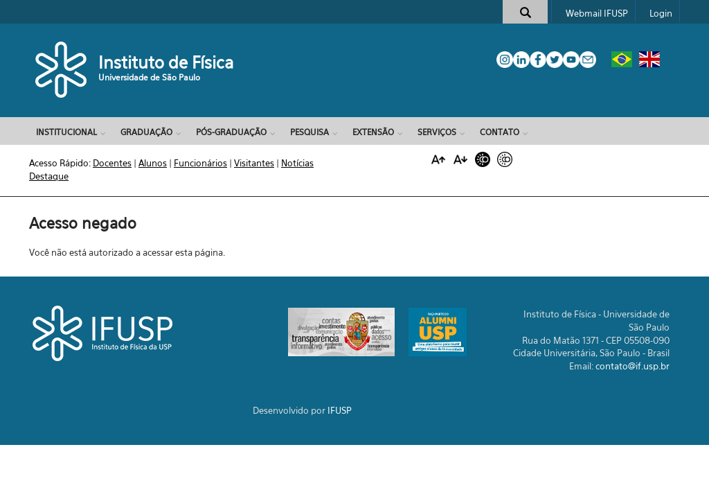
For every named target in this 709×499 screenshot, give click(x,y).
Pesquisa (309, 132)
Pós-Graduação (231, 132)
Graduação (146, 132)
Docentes (112, 162)
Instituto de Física (166, 62)
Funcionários (200, 162)
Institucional (66, 132)
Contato (499, 132)
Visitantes (254, 162)
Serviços (437, 132)
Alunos (152, 162)
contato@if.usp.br (632, 365)
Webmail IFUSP (597, 13)
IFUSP (339, 410)
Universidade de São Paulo (149, 77)
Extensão (373, 132)
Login (660, 13)
